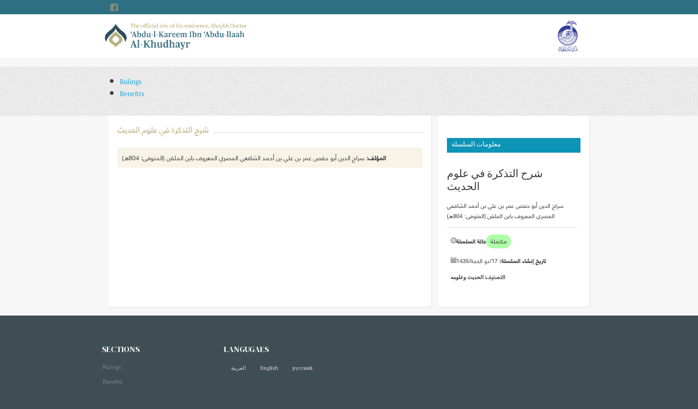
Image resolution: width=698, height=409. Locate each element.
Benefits (132, 93)
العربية (238, 368)
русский (302, 368)
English (269, 368)
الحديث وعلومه (466, 277)
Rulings (131, 81)
